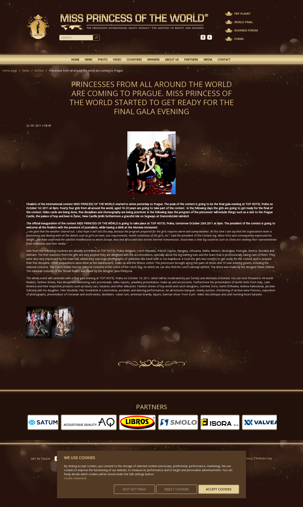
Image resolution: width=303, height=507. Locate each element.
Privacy (248, 458)
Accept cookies (220, 486)
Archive (39, 70)
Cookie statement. (75, 473)
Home (75, 59)
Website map (264, 458)
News (88, 59)
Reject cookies (182, 486)
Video (117, 59)
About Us (172, 59)
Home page (9, 70)
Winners (153, 59)
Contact (224, 59)
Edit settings (143, 486)
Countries (134, 59)
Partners (191, 59)
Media (207, 59)
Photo (102, 59)
